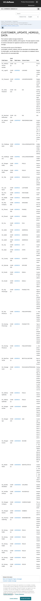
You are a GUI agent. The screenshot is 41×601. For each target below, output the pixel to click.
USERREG (17, 70)
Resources (31, 5)
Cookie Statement (8, 595)
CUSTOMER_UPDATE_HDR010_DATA (10, 25)
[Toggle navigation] (36, 2)
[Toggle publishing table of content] (2, 28)
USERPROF (17, 120)
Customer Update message (25, 24)
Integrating (15, 21)
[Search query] (27, 13)
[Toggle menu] (38, 9)
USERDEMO (17, 406)
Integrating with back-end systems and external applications (14, 22)
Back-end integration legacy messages (9, 24)
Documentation (8, 21)
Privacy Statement (19, 595)
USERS (16, 163)
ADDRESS (17, 177)
